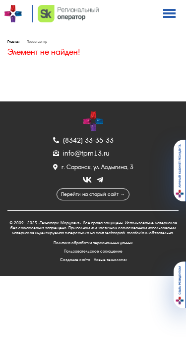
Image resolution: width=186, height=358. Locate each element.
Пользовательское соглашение (93, 251)
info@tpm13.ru (81, 153)
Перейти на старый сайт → (93, 194)
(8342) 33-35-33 (83, 140)
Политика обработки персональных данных (93, 243)
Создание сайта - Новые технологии (93, 260)
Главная (13, 42)
